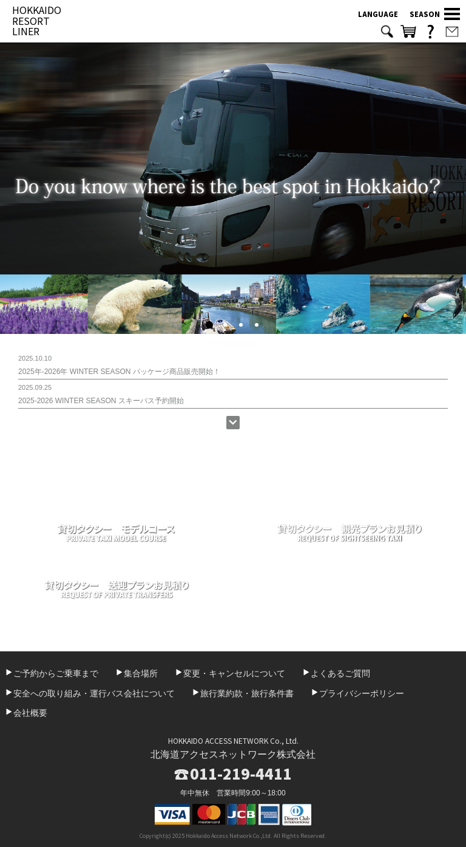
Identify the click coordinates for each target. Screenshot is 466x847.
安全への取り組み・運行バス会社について (94, 693)
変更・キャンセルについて (234, 673)
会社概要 (30, 713)
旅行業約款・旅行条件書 (247, 693)
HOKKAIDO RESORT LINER (36, 20)
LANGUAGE (378, 14)
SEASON (425, 14)
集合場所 (141, 673)
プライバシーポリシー (361, 693)
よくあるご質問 (340, 673)
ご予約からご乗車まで (55, 673)
